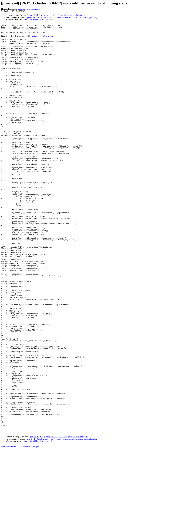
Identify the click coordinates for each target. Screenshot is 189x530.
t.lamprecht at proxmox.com (29, 9)
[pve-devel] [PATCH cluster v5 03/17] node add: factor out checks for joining (59, 15)
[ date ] (25, 20)
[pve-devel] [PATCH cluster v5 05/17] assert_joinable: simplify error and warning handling (62, 17)
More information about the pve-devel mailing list (20, 528)
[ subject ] (40, 20)
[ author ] (48, 20)
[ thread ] (32, 20)
